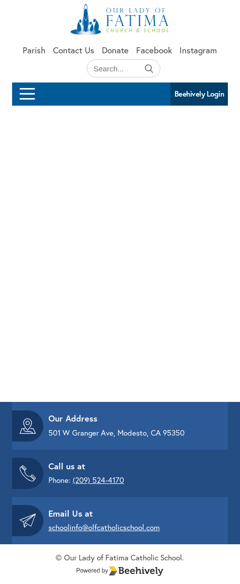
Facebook (154, 50)
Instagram (198, 50)
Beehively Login (199, 94)
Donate (115, 50)
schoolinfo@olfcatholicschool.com (104, 527)
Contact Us (73, 50)
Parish (34, 50)
